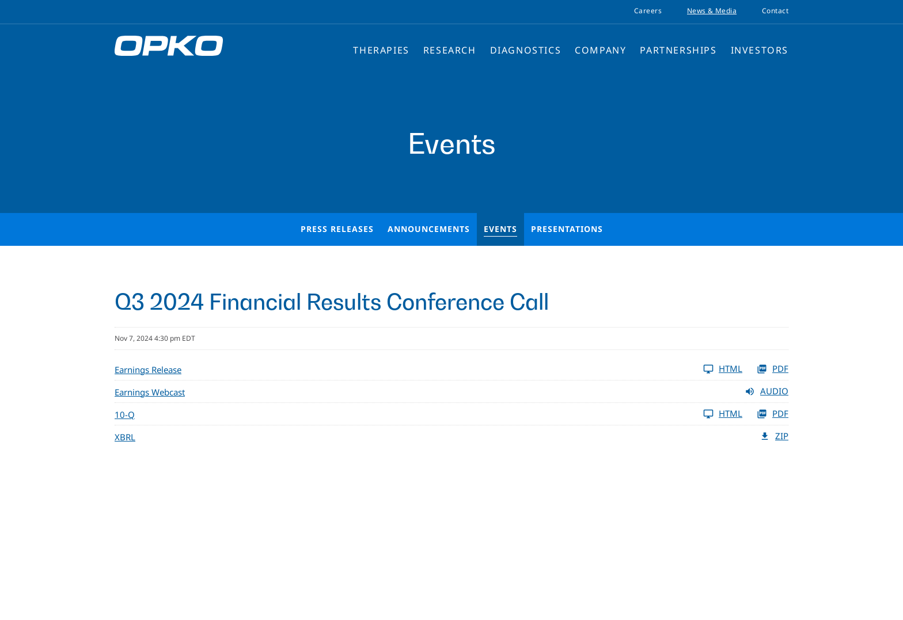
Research (449, 50)
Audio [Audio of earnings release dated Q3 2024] (766, 391)
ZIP (774, 436)
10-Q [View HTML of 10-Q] (125, 414)
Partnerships (678, 50)
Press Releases (337, 228)
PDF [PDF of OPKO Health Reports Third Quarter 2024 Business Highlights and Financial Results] (772, 369)
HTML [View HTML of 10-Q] (722, 414)
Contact (775, 10)
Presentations (567, 228)
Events (500, 228)
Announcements (429, 228)
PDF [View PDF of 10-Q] (772, 414)
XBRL (125, 437)
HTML (722, 369)
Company (600, 50)
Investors (759, 50)
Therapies (381, 50)
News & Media (712, 10)
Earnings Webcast (150, 392)
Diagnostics (525, 50)
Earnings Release (148, 369)
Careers (648, 10)
